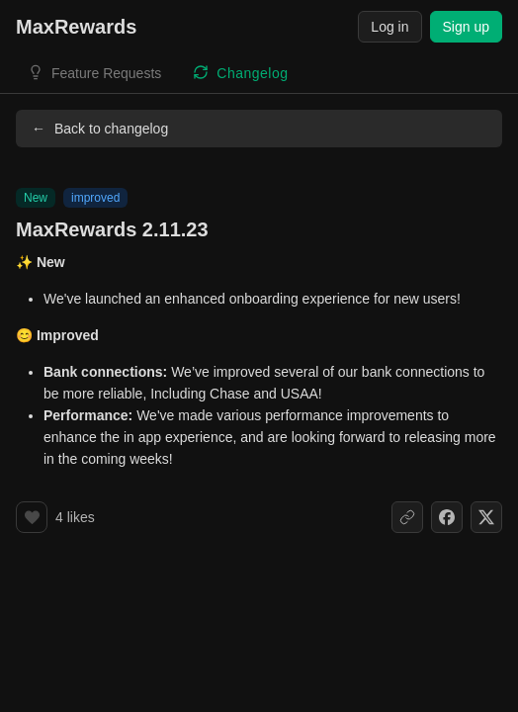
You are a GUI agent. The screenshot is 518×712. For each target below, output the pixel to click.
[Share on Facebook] (447, 517)
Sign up (466, 27)
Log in (389, 27)
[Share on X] (486, 517)
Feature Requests (106, 73)
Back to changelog (100, 128)
